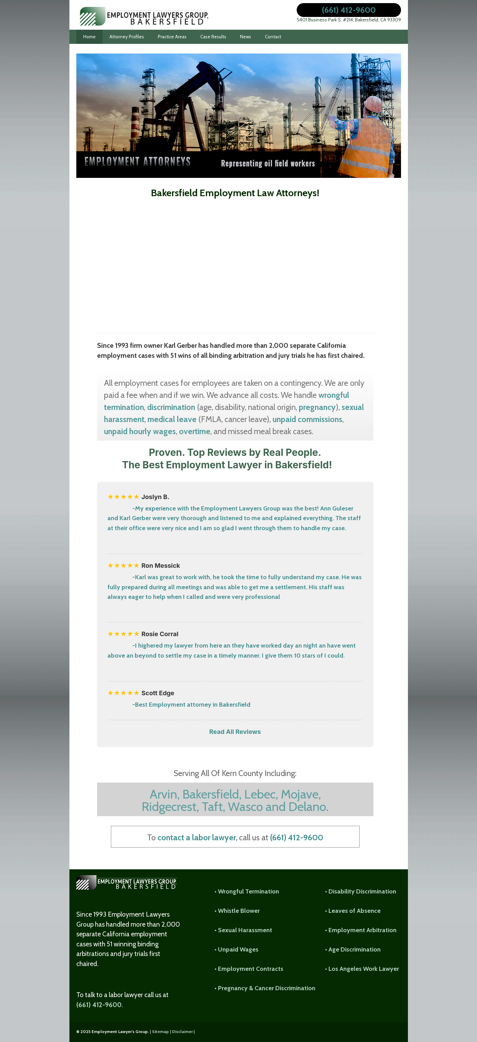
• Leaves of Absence (353, 911)
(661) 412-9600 (349, 10)
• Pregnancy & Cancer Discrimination (264, 988)
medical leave (172, 419)
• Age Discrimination (353, 949)
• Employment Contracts (248, 969)
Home (89, 36)
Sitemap (160, 1031)
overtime (194, 431)
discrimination (171, 407)
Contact (273, 36)
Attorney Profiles (126, 36)
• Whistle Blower (237, 911)
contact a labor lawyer (197, 837)
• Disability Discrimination (360, 891)
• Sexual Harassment (243, 930)
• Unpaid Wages (236, 949)
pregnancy (317, 407)
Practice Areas (172, 36)
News (245, 36)
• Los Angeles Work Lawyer (362, 969)
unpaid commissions (307, 419)
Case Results (213, 36)
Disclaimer (182, 1031)
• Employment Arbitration (361, 930)
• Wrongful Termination (246, 891)
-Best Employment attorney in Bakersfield (191, 704)
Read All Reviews (235, 731)
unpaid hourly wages (140, 431)
